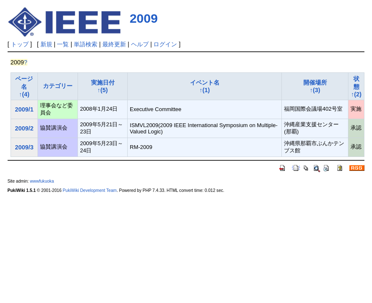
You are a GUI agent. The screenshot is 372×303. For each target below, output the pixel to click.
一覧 (63, 44)
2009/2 (24, 128)
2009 (144, 18)
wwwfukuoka (42, 181)
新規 (46, 44)
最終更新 (114, 44)
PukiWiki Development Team (90, 190)
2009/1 (24, 109)
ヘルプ (140, 44)
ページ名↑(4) (24, 86)
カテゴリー (57, 85)
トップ (20, 44)
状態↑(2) (356, 86)
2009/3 (24, 147)
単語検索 (85, 44)
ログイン (165, 44)
